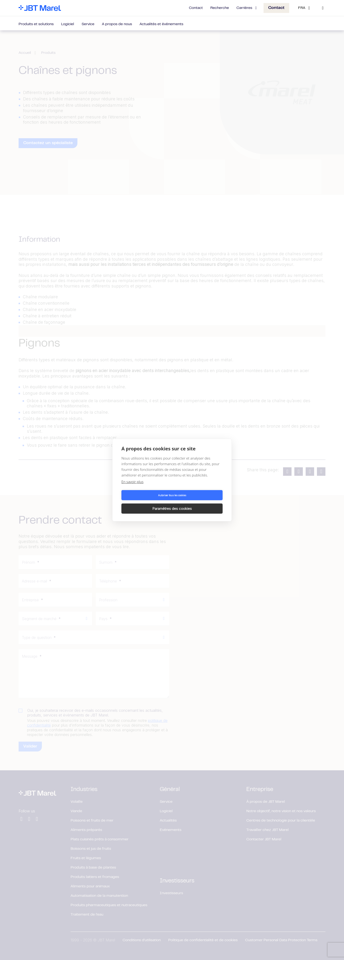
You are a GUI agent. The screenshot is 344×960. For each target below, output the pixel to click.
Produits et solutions (36, 24)
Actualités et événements (161, 24)
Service (88, 24)
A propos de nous (117, 24)
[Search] (322, 8)
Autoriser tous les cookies (146, 501)
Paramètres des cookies (198, 502)
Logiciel (67, 24)
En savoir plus (132, 488)
